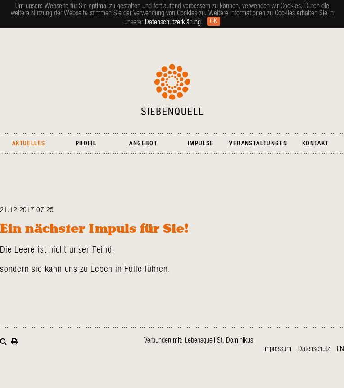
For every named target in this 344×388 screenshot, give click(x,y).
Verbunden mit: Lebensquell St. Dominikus (198, 340)
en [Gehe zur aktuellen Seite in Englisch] (340, 348)
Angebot (143, 143)
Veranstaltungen (258, 143)
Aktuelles (28, 143)
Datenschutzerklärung (173, 22)
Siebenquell (172, 89)
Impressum (277, 348)
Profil (86, 143)
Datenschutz (314, 348)
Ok (213, 21)
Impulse (201, 143)
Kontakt (315, 143)
